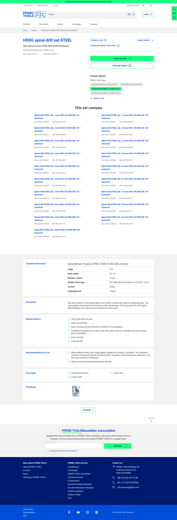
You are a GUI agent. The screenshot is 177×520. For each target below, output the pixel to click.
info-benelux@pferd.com (125, 487)
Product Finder (74, 494)
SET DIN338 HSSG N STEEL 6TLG (131, 84)
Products (26, 24)
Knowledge (76, 24)
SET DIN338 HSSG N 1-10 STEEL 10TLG (104, 84)
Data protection (42, 5)
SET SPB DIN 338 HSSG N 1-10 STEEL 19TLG (106, 89)
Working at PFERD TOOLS (34, 477)
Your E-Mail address (50, 442)
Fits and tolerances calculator (81, 487)
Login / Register (122, 58)
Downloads (73, 470)
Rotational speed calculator (80, 484)
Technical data (98, 40)
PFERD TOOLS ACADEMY (79, 474)
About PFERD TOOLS (32, 467)
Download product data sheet (105, 45)
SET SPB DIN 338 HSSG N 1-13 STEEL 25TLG (106, 93)
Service (60, 24)
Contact (26, 470)
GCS (25, 516)
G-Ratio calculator (75, 491)
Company (93, 24)
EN (150, 5)
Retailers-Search (133, 5)
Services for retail (75, 477)
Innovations (43, 24)
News (25, 474)
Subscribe (118, 446)
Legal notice (28, 5)
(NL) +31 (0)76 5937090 (125, 482)
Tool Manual (73, 467)
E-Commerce (73, 481)
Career (55, 5)
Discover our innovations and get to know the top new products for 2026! (88, 1)
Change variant (145, 40)
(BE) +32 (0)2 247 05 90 (125, 477)
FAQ (69, 498)
